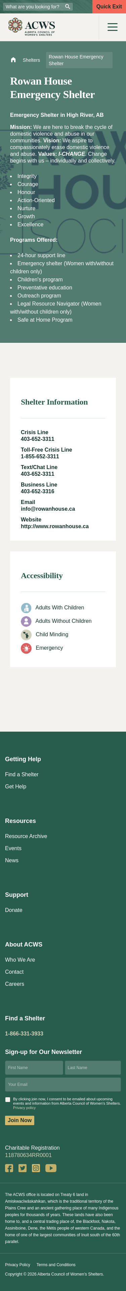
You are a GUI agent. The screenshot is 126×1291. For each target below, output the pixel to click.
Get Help (15, 786)
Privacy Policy (17, 1264)
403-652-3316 (37, 491)
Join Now (20, 1120)
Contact (14, 972)
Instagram (36, 1168)
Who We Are (20, 960)
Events (13, 848)
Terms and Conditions (56, 1264)
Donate (14, 910)
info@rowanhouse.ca (48, 509)
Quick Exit (109, 6)
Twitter (22, 1168)
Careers (14, 984)
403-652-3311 (37, 439)
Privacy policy (24, 1108)
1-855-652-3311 (40, 456)
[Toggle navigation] (112, 27)
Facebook (9, 1168)
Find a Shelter (22, 774)
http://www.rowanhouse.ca (55, 526)
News (11, 860)
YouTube (50, 1168)
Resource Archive (26, 836)
